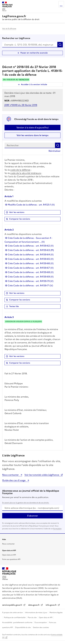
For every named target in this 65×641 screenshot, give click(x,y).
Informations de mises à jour (36, 612)
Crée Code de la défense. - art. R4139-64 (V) (30, 254)
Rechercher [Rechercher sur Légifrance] (60, 44)
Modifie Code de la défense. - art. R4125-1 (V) (31, 204)
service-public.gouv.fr (12, 605)
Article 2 (9, 229)
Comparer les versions (19, 218)
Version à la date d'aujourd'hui (32, 127)
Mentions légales (56, 612)
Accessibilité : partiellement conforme (17, 622)
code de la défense (20, 169)
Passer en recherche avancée (34, 52)
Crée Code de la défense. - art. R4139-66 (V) (30, 263)
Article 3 (9, 317)
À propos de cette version (12, 612)
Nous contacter (10, 474)
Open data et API (9, 555)
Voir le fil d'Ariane (9, 28)
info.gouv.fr (51, 605)
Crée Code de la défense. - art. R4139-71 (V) (30, 285)
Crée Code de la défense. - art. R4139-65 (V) (30, 259)
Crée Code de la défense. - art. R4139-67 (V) (30, 267)
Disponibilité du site (23, 627)
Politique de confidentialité (15, 617)
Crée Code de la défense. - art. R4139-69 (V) (30, 276)
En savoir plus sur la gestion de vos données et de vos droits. (25, 502)
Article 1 (9, 196)
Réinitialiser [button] (54, 151)
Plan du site (32, 617)
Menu (61, 6)
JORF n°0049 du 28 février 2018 (20, 105)
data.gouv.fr (34, 605)
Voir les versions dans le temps (32, 135)
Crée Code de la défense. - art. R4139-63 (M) (31, 250)
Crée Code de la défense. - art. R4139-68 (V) (30, 272)
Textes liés (14, 306)
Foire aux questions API (11, 559)
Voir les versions (16, 212)
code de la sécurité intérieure (25, 173)
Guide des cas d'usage (14, 480)
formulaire (57, 528)
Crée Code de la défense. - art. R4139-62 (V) (30, 245)
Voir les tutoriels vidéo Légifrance (42, 474)
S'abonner (32, 515)
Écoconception (41, 622)
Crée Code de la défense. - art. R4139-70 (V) (30, 281)
